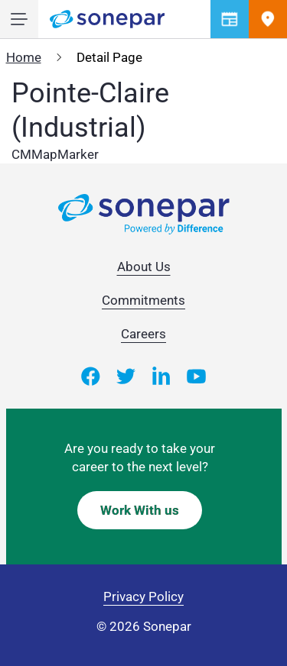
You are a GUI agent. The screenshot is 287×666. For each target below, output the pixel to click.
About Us (144, 266)
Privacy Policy (143, 596)
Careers (143, 333)
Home (23, 57)
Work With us (139, 510)
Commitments (143, 300)
